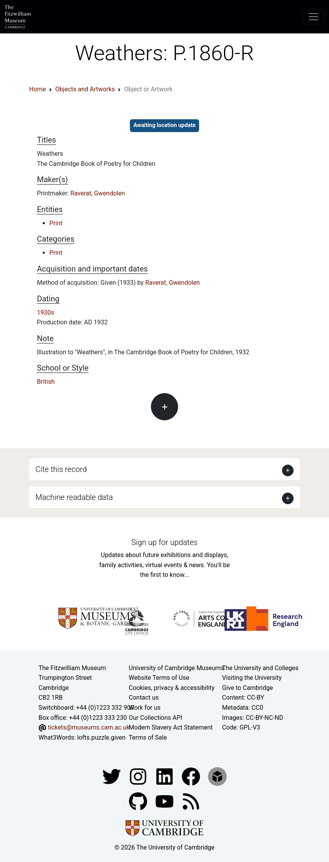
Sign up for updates (164, 542)
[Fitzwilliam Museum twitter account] (112, 776)
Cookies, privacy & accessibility (172, 687)
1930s (45, 312)
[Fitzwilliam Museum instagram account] (139, 776)
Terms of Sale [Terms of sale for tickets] (148, 737)
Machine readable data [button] (74, 497)
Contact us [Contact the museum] (144, 697)
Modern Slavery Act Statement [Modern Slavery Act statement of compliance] (171, 727)
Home (37, 89)
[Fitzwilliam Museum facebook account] (165, 776)
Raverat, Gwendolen (97, 193)
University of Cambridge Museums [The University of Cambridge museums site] (176, 668)
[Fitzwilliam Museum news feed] (190, 801)
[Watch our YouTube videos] (165, 801)
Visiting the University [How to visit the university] (252, 677)
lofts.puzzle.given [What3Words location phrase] (101, 737)
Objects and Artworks (85, 89)
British (45, 381)
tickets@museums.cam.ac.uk (89, 727)
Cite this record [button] (61, 469)
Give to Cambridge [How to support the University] (247, 687)
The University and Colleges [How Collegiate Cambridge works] (260, 668)
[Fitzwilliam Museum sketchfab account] (217, 776)
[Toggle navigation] (313, 16)
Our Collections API (155, 717)
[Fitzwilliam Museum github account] (139, 801)
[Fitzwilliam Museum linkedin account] (191, 776)
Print (55, 223)
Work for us (145, 707)
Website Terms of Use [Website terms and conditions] (159, 677)
